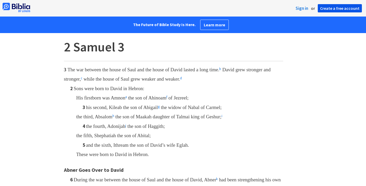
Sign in (302, 8)
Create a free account (340, 8)
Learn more (214, 24)
